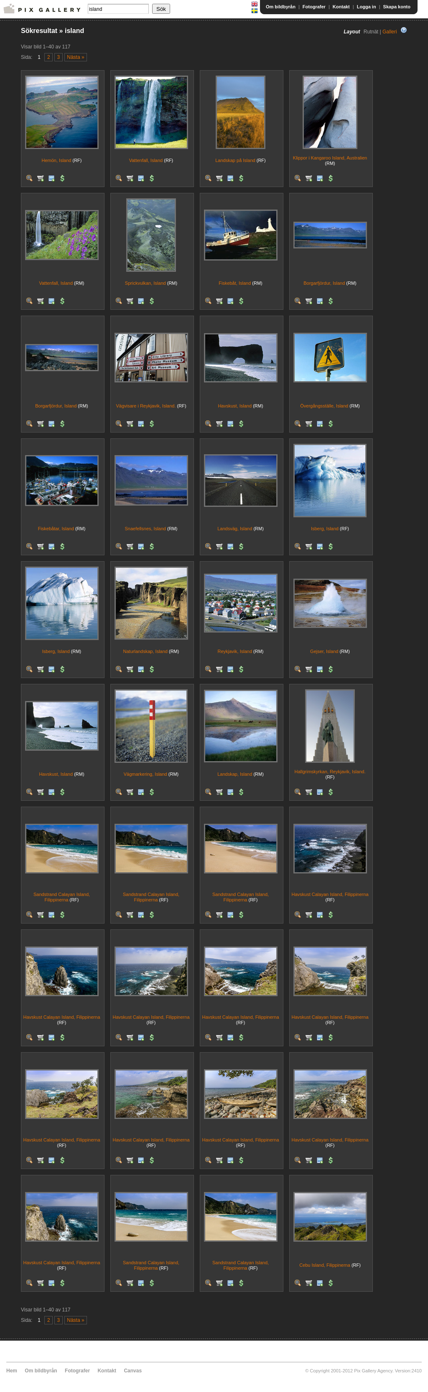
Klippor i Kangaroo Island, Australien (330, 157)
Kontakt (341, 6)
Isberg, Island (325, 528)
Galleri (389, 32)
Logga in (366, 6)
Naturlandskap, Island (145, 651)
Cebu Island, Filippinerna (324, 1265)
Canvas (133, 1371)
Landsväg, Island (234, 528)
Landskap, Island (234, 774)
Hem (11, 1371)
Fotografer (314, 6)
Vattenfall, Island (146, 160)
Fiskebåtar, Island (56, 528)
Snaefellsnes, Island (145, 528)
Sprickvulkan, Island (145, 283)
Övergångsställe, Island (324, 405)
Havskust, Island (235, 405)
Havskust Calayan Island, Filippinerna (329, 894)
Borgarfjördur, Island (324, 283)
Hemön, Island (56, 160)
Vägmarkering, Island (145, 774)
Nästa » (75, 57)
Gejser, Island (324, 651)
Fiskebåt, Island (235, 283)
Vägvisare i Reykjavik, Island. (146, 405)
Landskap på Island (235, 160)
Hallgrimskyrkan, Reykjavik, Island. (330, 771)
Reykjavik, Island (234, 651)
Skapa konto (396, 6)
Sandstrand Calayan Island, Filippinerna (61, 897)
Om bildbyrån (281, 6)
